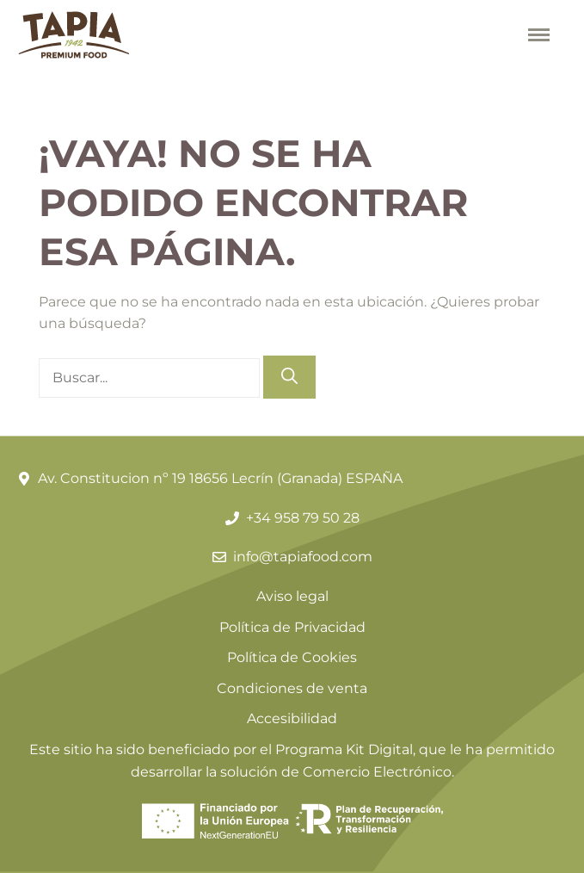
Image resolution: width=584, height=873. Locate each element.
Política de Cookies (292, 657)
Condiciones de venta (292, 688)
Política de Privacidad (292, 627)
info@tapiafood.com (302, 556)
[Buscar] (289, 377)
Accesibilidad (292, 718)
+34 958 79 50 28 (303, 518)
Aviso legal (292, 596)
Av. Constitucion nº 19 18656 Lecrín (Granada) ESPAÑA (220, 478)
